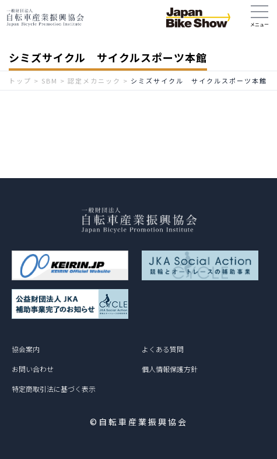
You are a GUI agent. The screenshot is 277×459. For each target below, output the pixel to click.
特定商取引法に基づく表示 (54, 389)
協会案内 (26, 349)
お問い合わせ (33, 369)
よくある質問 (163, 349)
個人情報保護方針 (170, 369)
